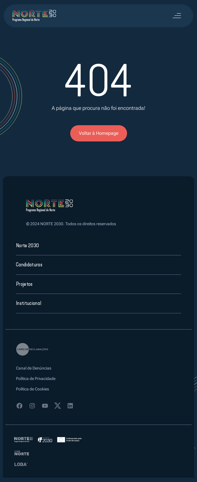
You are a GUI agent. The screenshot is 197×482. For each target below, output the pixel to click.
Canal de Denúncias (33, 368)
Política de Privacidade (35, 378)
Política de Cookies (32, 389)
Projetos (24, 284)
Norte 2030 (27, 245)
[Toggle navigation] (176, 15)
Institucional (28, 303)
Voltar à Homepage (98, 133)
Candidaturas (29, 264)
